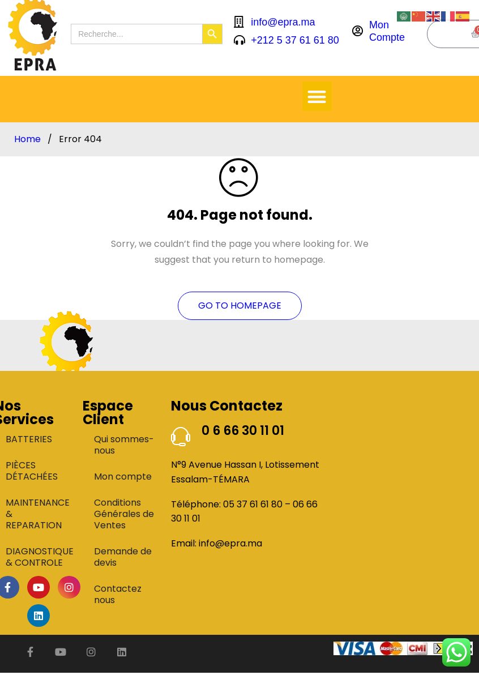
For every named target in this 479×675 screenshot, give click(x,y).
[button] (317, 97)
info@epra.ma (230, 543)
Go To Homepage (239, 305)
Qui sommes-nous (124, 445)
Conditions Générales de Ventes (124, 514)
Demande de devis (123, 557)
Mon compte (123, 476)
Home (27, 139)
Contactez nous (118, 594)
